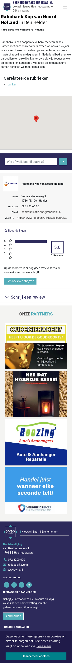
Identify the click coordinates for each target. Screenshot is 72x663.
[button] (36, 119)
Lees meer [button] (43, 646)
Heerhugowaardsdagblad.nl (33, 3)
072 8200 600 (16, 559)
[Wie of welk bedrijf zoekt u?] (31, 161)
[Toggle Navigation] (65, 7)
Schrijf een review (24, 297)
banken (12, 84)
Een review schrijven (20, 281)
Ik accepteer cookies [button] (36, 656)
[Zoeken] (63, 161)
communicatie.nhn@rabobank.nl (41, 212)
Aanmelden (13, 616)
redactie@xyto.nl (18, 564)
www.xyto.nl (15, 569)
